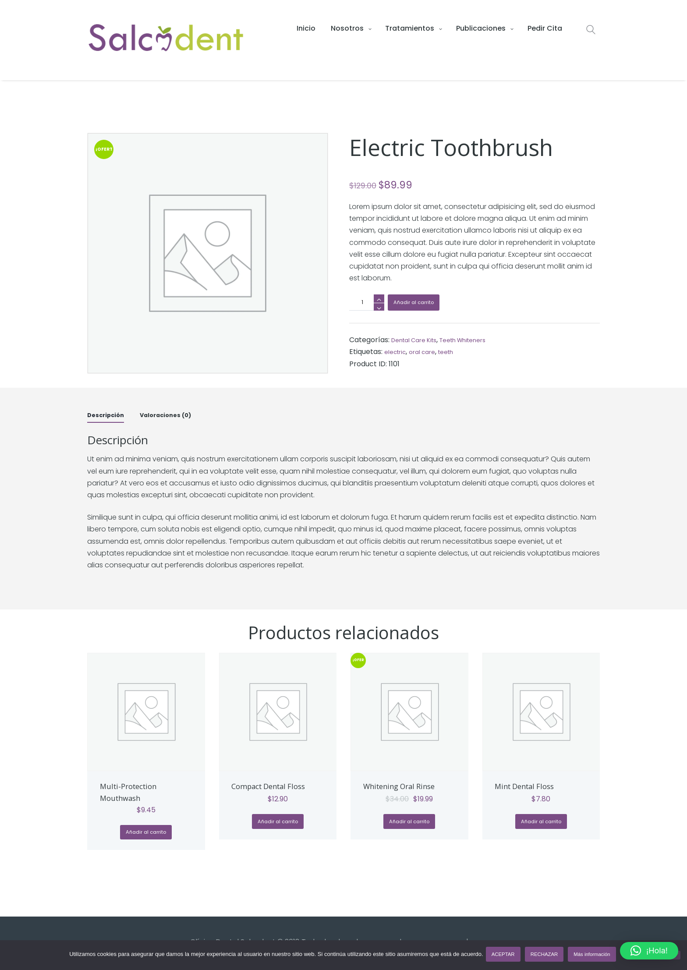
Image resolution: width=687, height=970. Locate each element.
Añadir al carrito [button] (146, 834)
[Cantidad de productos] (366, 302)
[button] (649, 950)
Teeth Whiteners (479, 340)
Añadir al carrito (419, 303)
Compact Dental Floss (266, 792)
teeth (458, 352)
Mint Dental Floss (532, 786)
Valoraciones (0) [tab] (179, 415)
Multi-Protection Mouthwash (135, 792)
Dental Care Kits (419, 340)
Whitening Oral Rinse (408, 786)
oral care (430, 352)
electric (397, 352)
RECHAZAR (546, 956)
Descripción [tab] (109, 415)
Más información (593, 956)
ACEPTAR (505, 956)
